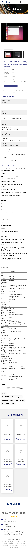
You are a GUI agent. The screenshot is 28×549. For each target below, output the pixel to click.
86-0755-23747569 (10, 521)
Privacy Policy (11, 539)
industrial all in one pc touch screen (13, 400)
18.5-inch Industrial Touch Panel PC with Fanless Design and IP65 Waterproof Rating (21, 460)
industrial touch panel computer (12, 397)
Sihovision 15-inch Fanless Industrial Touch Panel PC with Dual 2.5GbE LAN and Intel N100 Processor (20, 435)
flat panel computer (8, 403)
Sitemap (18, 539)
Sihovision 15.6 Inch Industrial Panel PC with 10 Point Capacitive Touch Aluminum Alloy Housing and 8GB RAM (7, 460)
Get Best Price (20, 85)
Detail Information (7, 90)
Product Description (20, 90)
